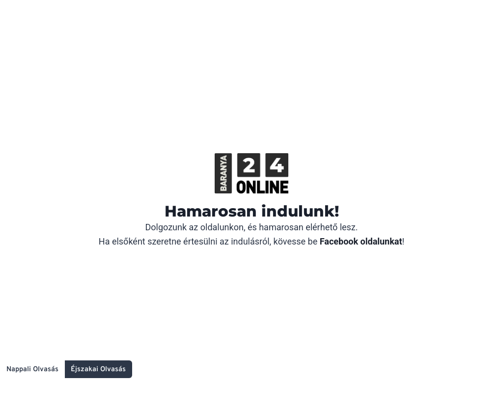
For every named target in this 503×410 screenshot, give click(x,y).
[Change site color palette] (66, 369)
